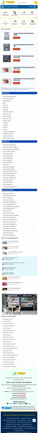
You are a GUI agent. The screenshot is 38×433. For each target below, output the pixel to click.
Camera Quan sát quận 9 (8, 337)
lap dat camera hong (18, 89)
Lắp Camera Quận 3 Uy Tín (8, 323)
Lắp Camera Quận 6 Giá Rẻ (8, 330)
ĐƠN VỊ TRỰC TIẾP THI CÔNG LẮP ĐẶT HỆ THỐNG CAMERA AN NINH (19, 415)
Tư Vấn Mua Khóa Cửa (19, 430)
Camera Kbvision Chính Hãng (9, 420)
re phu (12, 89)
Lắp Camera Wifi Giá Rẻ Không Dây (25, 426)
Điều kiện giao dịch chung (19, 379)
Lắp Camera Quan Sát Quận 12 (9, 343)
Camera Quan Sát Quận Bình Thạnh (10, 348)
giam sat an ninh (10, 88)
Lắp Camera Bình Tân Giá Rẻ (9, 346)
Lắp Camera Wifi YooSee (17, 428)
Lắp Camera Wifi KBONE (29, 428)
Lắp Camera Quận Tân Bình (8, 352)
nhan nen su (27, 88)
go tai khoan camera (19, 88)
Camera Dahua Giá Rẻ (26, 418)
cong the (26, 89)
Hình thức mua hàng (10, 377)
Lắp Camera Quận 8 (7, 334)
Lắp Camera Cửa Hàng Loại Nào (13, 424)
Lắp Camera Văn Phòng (26, 424)
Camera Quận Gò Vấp (7, 350)
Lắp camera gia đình (11, 422)
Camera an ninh (31, 420)
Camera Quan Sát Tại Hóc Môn (9, 359)
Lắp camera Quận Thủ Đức (8, 362)
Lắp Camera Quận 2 (7, 321)
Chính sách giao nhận (19, 377)
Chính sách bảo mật (28, 377)
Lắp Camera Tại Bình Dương (8, 364)
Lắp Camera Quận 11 (7, 341)
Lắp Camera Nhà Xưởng (10, 426)
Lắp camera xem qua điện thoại (24, 422)
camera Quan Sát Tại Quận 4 (9, 325)
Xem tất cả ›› (4, 293)
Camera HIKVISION (21, 420)
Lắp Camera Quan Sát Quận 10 (9, 339)
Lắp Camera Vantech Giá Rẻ (13, 418)
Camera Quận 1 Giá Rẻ (7, 319)
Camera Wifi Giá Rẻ (6, 428)
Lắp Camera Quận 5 (7, 328)
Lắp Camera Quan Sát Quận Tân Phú (10, 355)
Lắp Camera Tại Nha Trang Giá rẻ (9, 366)
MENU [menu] (32, 7)
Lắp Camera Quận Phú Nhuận (9, 357)
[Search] (25, 2)
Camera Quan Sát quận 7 (8, 332)
